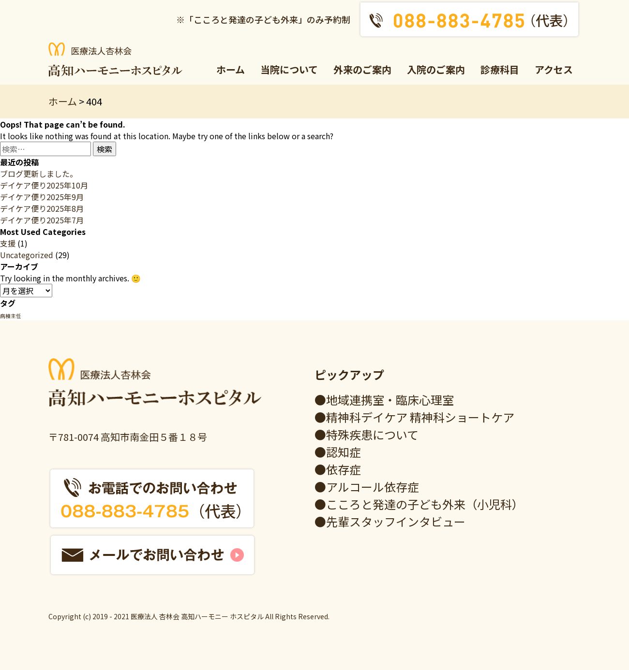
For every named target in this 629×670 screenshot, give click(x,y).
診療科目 (499, 69)
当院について (289, 69)
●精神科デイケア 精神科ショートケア (414, 416)
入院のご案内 (436, 69)
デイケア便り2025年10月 (44, 185)
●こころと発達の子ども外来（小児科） (419, 503)
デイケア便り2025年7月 (42, 220)
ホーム (230, 69)
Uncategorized (26, 255)
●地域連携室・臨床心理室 (384, 399)
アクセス (554, 69)
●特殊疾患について (366, 434)
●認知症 (337, 451)
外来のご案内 (362, 69)
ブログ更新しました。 (38, 173)
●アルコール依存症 (366, 486)
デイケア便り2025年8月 (42, 208)
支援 (7, 243)
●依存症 (337, 469)
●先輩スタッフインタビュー (389, 521)
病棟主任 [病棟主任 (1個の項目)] (10, 316)
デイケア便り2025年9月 (42, 197)
